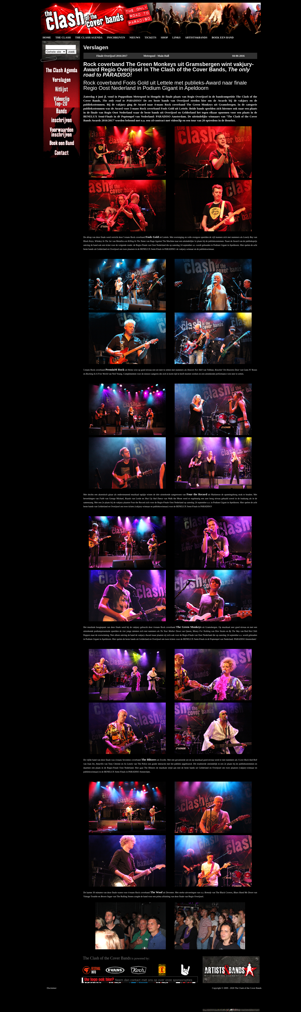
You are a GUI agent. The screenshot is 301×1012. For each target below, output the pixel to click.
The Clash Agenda (88, 37)
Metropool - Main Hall (156, 55)
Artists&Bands (196, 37)
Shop (164, 37)
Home (47, 37)
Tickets (150, 37)
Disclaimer (52, 988)
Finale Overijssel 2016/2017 (111, 55)
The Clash (63, 37)
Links (176, 37)
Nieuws (134, 37)
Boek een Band (223, 37)
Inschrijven (116, 37)
